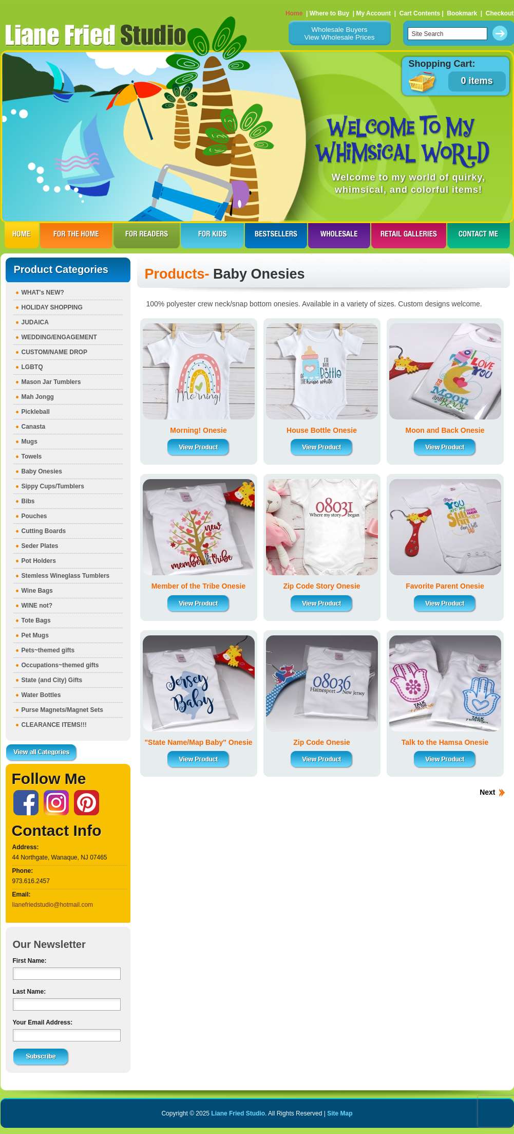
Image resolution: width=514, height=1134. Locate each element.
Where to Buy (329, 13)
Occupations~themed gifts (60, 665)
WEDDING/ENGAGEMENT (59, 337)
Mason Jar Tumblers (51, 382)
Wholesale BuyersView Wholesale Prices (339, 33)
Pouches (34, 516)
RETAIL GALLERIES (408, 235)
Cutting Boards (44, 531)
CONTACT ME (478, 235)
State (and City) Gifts (52, 680)
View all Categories (42, 753)
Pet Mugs (35, 635)
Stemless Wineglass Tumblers (66, 575)
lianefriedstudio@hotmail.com (52, 904)
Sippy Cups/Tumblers (53, 486)
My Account (373, 13)
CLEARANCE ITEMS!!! (54, 724)
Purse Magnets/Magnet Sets (62, 710)
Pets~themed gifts (48, 650)
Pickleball (36, 411)
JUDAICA (35, 322)
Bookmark (462, 13)
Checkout (500, 13)
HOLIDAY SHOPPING (52, 307)
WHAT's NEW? (43, 292)
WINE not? (37, 605)
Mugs (29, 441)
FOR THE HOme (76, 235)
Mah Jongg (38, 396)
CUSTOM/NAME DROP (54, 352)
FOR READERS (146, 235)
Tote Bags (36, 620)
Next (487, 792)
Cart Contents (419, 13)
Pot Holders (39, 560)
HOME (22, 235)
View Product (199, 447)
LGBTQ (32, 367)
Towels (32, 456)
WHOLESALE (339, 235)
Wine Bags (37, 590)
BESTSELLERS (276, 235)
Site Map (339, 1113)
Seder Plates (40, 546)
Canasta (34, 426)
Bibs (28, 501)
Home (293, 13)
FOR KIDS (212, 235)
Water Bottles (41, 695)
